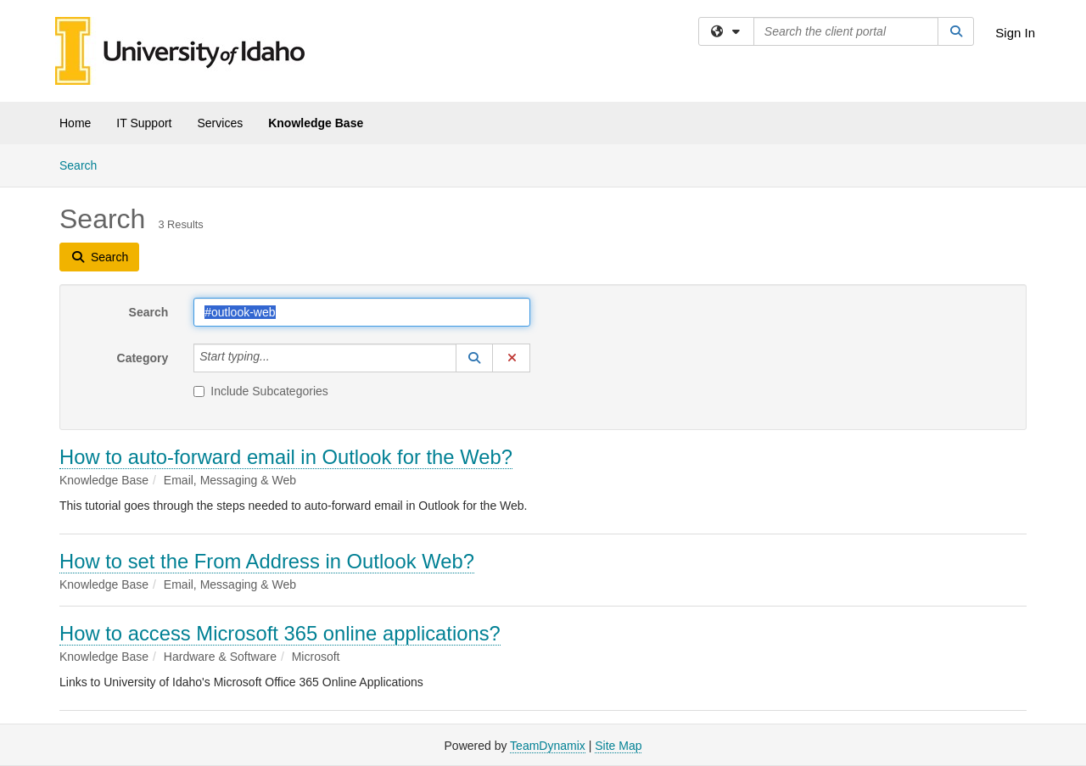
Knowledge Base (315, 123)
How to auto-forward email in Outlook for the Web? (285, 456)
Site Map (618, 745)
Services (220, 123)
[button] (474, 358)
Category (143, 358)
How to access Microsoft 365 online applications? (280, 633)
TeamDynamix (547, 745)
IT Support (143, 123)
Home (75, 123)
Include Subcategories (260, 391)
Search (84, 164)
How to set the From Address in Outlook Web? (266, 561)
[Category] (279, 358)
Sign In (1015, 32)
